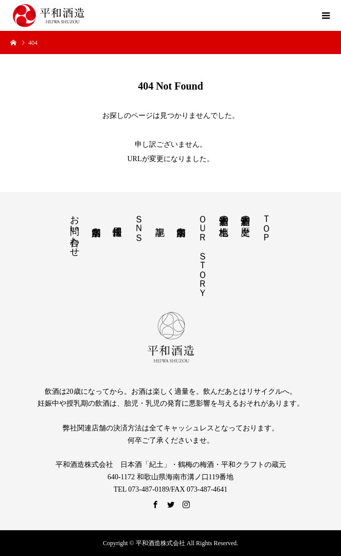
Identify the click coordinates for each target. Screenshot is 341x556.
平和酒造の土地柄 (224, 215)
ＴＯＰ (266, 223)
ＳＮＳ (139, 223)
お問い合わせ (74, 230)
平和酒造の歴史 (245, 215)
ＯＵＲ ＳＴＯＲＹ (203, 250)
